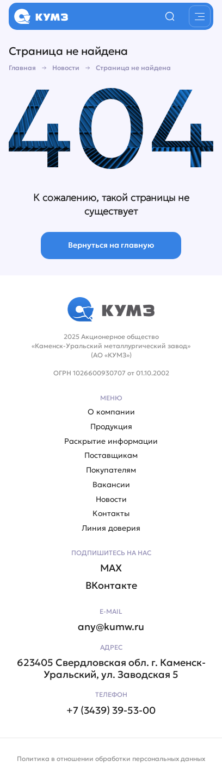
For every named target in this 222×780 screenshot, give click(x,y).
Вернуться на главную (111, 245)
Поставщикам (111, 455)
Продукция (111, 426)
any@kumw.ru (111, 627)
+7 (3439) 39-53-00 (111, 710)
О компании (111, 412)
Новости (111, 499)
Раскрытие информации (111, 441)
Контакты (111, 513)
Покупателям (111, 470)
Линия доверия (111, 528)
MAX (111, 568)
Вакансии (111, 484)
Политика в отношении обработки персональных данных (111, 758)
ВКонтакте (111, 586)
